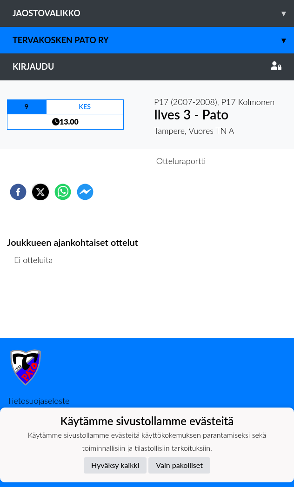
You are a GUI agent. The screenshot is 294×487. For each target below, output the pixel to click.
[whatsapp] (62, 192)
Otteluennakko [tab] (114, 161)
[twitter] (40, 192)
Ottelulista (37, 306)
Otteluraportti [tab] (181, 161)
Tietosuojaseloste (38, 400)
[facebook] (18, 192)
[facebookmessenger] (85, 192)
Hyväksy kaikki (115, 465)
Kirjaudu (147, 66)
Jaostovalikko (153, 13)
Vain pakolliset (179, 465)
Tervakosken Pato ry (153, 40)
